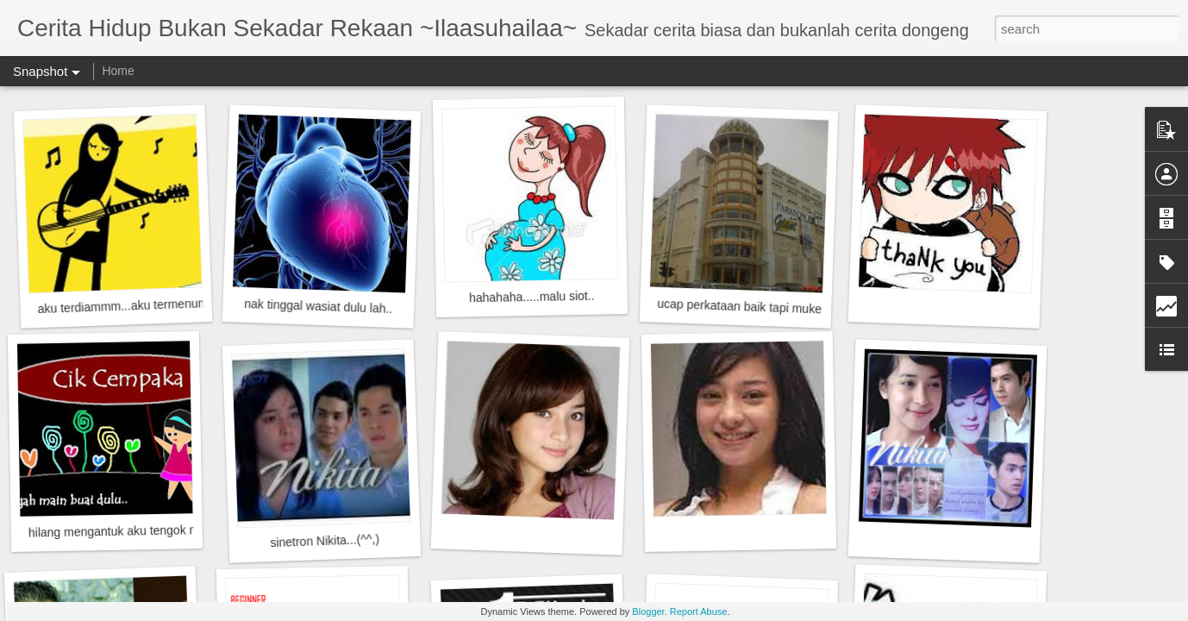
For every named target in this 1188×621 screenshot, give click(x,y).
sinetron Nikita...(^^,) (324, 540)
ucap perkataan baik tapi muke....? (749, 307)
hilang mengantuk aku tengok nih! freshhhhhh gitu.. (165, 530)
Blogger (648, 611)
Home (118, 71)
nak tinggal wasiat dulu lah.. (318, 306)
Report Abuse (699, 611)
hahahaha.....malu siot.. (532, 297)
